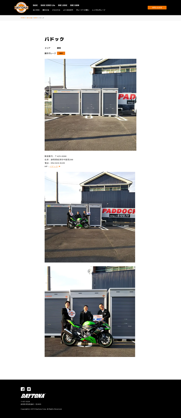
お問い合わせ (157, 7)
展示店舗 (45, 10)
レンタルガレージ (98, 10)
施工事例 (36, 10)
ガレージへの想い (82, 10)
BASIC (35, 5)
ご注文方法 (56, 10)
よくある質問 (68, 10)
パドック (55, 166)
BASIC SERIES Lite (48, 5)
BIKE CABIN (74, 5)
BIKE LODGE (62, 5)
